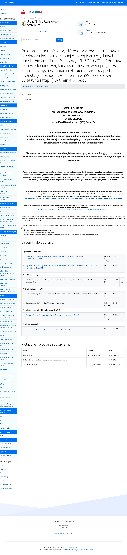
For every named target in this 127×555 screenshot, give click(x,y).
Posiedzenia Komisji (10, 78)
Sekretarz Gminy (9, 58)
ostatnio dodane (47, 32)
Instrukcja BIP (106, 3)
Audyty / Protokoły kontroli (13, 141)
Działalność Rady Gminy (10, 66)
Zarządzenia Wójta (10, 117)
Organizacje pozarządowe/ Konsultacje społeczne (12, 326)
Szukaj (62, 40)
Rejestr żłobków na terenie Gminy (12, 393)
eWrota (90, 30)
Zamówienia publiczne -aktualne (11, 344)
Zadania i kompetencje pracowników (11, 168)
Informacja (7, 26)
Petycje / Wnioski (10, 380)
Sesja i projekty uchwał (11, 74)
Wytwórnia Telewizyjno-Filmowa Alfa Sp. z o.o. (78, 550)
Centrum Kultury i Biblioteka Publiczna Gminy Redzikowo (12, 273)
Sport (6, 388)
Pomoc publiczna (9, 133)
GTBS (6, 424)
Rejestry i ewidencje (10, 321)
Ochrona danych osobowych (9, 192)
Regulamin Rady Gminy (11, 70)
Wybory (7, 384)
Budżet (6, 125)
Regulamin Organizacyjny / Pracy (12, 162)
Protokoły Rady (9, 86)
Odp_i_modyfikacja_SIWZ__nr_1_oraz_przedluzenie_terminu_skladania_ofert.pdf (58, 324)
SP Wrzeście (8, 247)
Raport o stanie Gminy (11, 311)
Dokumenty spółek (10, 428)
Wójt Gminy (8, 50)
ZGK (5, 420)
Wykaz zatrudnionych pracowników (11, 174)
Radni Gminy (8, 211)
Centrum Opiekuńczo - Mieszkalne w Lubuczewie (11, 291)
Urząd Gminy (7, 149)
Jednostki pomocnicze (10, 432)
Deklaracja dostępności (9, 488)
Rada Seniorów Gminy (11, 93)
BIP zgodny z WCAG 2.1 (76, 547)
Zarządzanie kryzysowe (12, 376)
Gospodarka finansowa (10, 121)
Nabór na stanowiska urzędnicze (10, 180)
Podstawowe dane (10, 30)
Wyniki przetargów (10, 307)
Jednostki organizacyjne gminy (13, 231)
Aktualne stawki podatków (13, 129)
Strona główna (9, 3)
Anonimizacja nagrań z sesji (13, 97)
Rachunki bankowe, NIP (12, 38)
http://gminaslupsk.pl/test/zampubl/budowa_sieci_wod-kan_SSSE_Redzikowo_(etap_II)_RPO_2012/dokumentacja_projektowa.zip (76, 206)
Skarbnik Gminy (9, 62)
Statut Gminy (8, 109)
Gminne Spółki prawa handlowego (10, 411)
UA (76, 3)
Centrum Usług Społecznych (8, 284)
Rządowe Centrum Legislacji (12, 440)
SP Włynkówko (9, 243)
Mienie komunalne (10, 145)
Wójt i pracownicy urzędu (12, 215)
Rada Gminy (8, 46)
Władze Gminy (8, 42)
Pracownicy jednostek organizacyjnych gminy (11, 220)
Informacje (6, 295)
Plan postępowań (10, 353)
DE (83, 3)
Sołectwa (7, 436)
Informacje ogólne (10, 207)
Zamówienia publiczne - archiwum (11, 358)
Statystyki (5, 480)
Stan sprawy (7, 452)
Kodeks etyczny (9, 156)
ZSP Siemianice (9, 259)
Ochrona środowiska (11, 339)
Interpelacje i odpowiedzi (12, 82)
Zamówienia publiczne (93, 3)
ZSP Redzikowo (9, 255)
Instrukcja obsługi (8, 477)
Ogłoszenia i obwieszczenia (13, 152)
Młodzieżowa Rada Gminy (12, 90)
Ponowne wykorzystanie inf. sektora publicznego (12, 405)
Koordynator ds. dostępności (9, 198)
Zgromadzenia (9, 335)
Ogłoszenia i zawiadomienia (8, 371)
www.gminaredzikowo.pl (63, 534)
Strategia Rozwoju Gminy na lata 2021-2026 (12, 316)
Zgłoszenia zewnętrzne (11, 101)
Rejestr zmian (6, 473)
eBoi (89, 21)
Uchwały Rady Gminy (11, 113)
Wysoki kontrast (117, 3)
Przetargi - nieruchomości (12, 303)
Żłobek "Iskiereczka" (10, 267)
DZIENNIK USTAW (10, 444)
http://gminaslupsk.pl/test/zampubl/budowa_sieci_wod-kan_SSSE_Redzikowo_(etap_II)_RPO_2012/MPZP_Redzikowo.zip (76, 217)
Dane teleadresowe (10, 34)
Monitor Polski (7, 13)
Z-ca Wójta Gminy (10, 54)
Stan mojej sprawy (10, 455)
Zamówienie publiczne (11, 349)
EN (80, 3)
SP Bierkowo (8, 235)
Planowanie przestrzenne (12, 299)
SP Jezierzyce (8, 251)
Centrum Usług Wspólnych (13, 279)
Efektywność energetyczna (13, 331)
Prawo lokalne (7, 105)
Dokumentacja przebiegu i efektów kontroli (12, 186)
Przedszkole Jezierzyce (11, 263)
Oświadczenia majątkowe (11, 203)
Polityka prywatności (9, 484)
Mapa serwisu (6, 469)
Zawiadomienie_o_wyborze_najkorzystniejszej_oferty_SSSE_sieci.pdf (54, 338)
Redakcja (5, 465)
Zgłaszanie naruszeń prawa (10, 399)
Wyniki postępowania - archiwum (11, 365)
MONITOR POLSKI (10, 448)
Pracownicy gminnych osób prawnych (12, 227)
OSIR (5, 416)
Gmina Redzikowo (9, 22)
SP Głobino (7, 239)
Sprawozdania (9, 137)
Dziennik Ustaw (7, 9)
